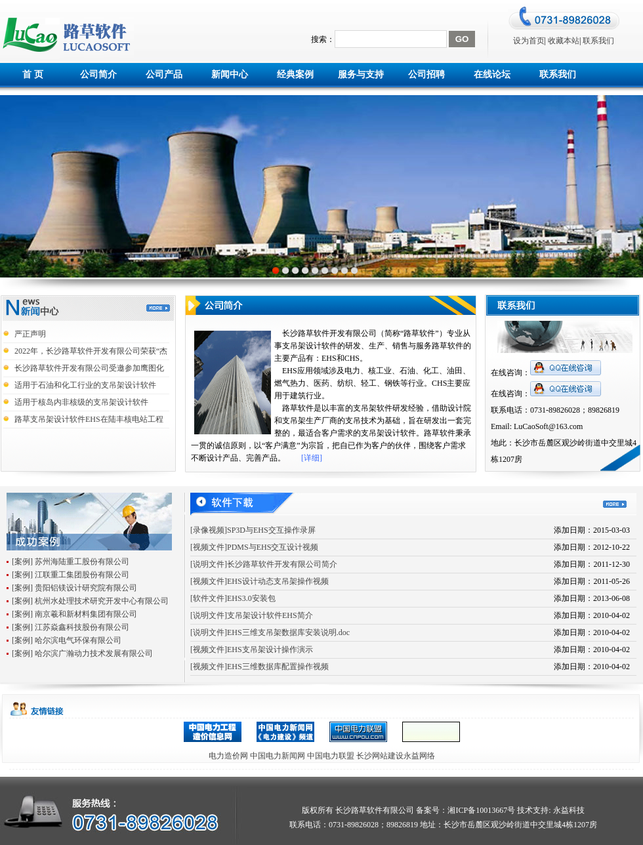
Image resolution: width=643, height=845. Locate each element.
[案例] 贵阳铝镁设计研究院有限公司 (74, 587)
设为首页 (529, 40)
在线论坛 (492, 74)
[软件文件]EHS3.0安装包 (233, 598)
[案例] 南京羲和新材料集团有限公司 (74, 614)
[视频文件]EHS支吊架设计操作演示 (251, 649)
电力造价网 (228, 755)
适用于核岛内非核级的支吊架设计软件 (81, 402)
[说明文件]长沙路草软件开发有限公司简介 (263, 564)
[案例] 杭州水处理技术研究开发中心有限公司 (90, 601)
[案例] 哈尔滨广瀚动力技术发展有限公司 (82, 653)
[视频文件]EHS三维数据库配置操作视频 (259, 666)
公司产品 (164, 74)
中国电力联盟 (330, 755)
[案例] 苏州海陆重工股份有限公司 (70, 561)
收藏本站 (563, 40)
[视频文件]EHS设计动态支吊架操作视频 (259, 581)
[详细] (311, 458)
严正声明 (30, 334)
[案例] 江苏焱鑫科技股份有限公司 (70, 627)
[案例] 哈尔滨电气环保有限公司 (66, 640)
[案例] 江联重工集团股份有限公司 (70, 574)
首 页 (32, 74)
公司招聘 (426, 74)
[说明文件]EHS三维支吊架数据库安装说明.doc (270, 632)
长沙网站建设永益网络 (395, 755)
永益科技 (568, 810)
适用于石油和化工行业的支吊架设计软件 (85, 385)
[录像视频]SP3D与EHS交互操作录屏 (253, 530)
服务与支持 (361, 74)
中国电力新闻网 (277, 755)
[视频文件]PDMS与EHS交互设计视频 (254, 547)
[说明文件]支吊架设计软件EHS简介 (251, 615)
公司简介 (98, 74)
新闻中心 (229, 74)
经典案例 (295, 74)
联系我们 (598, 40)
